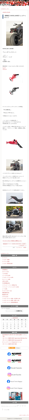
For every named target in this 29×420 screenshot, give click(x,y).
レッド (4, 67)
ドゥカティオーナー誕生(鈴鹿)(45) (10, 302)
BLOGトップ (23, 245)
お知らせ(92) (5, 281)
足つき (3, 406)
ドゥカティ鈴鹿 (5, 259)
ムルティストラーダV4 (12, 406)
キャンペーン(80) (6, 279)
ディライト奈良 (5, 261)
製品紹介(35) (5, 294)
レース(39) (4, 288)
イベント (5, 409)
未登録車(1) (5, 269)
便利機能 (6, 406)
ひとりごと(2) (5, 271)
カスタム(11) (5, 296)
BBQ (8, 409)
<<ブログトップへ (5, 8)
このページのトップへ (24, 415)
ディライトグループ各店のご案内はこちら (12, 240)
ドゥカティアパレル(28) (7, 277)
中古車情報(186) (6, 283)
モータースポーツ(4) (7, 290)
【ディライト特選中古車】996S (9, 344)
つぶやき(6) (5, 273)
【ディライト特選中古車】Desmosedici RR (12, 340)
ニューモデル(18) (6, 275)
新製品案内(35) (5, 292)
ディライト (10, 243)
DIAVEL (24, 247)
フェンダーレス (19, 247)
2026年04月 (15, 318)
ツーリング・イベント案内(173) (9, 285)
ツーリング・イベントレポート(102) (10, 287)
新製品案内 (5, 243)
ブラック (5, 69)
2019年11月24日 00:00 (16, 243)
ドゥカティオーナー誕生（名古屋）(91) (11, 298)
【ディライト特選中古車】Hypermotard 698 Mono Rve (14, 338)
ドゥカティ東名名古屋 (7, 263)
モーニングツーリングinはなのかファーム (11, 342)
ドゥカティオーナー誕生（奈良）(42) (10, 300)
